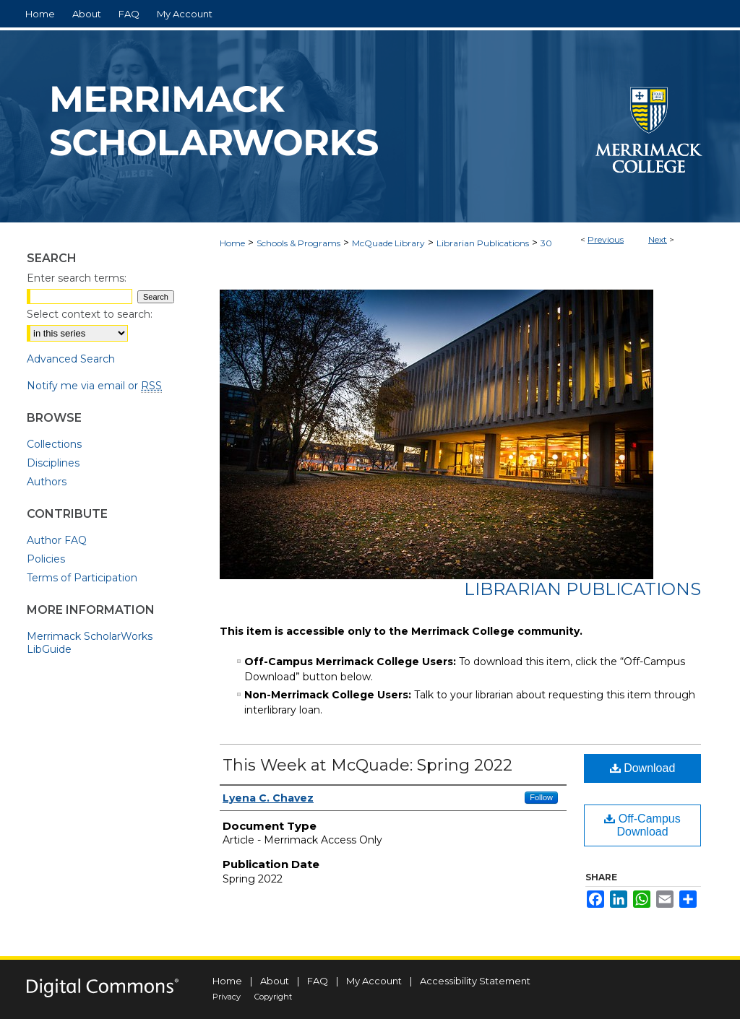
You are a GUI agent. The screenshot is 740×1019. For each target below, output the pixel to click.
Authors (46, 481)
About (274, 981)
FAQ (317, 981)
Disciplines (53, 462)
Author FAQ (57, 540)
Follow (541, 797)
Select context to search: (89, 314)
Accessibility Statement (475, 981)
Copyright (273, 997)
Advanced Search (71, 358)
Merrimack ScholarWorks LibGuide (89, 643)
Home (232, 243)
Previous (606, 239)
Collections (54, 444)
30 (546, 243)
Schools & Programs (298, 243)
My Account (374, 981)
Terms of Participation (82, 577)
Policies (46, 558)
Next (657, 239)
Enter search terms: (76, 278)
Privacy (226, 997)
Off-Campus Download (642, 825)
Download (643, 768)
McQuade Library (388, 243)
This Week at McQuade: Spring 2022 (367, 765)
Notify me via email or (94, 385)
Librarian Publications (482, 243)
